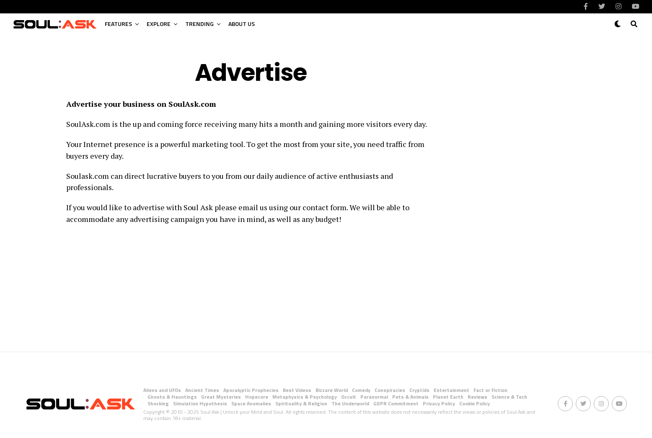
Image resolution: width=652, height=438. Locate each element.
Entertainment (451, 390)
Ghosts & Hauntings (172, 397)
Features (118, 23)
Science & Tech (509, 397)
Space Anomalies (251, 403)
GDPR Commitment (396, 403)
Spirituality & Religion (301, 403)
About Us (241, 23)
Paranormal (374, 397)
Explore (159, 23)
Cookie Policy (474, 403)
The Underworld (350, 403)
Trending (199, 23)
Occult (348, 397)
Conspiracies (390, 390)
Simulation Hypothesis (200, 403)
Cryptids (419, 390)
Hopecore (256, 397)
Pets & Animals (410, 397)
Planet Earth (448, 397)
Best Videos (297, 390)
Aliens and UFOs (162, 390)
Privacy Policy (439, 403)
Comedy (361, 390)
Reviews (477, 397)
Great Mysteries (221, 397)
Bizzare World (332, 390)
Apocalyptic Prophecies (251, 390)
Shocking (158, 403)
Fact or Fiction (490, 390)
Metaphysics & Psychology (304, 397)
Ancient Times (202, 390)
